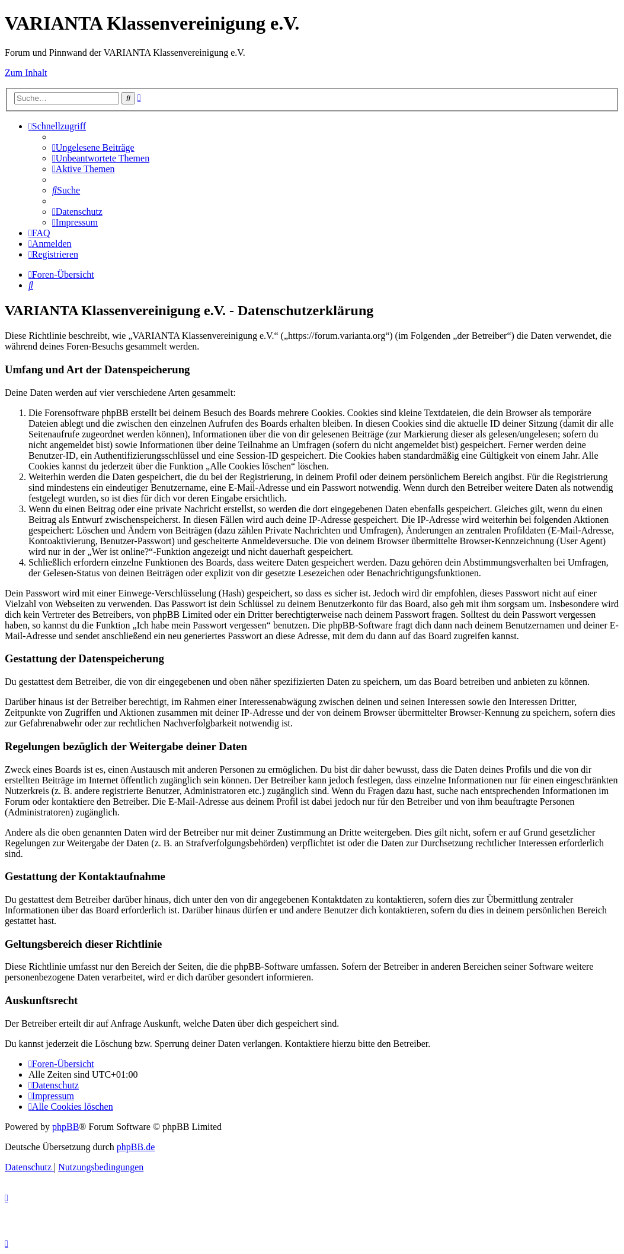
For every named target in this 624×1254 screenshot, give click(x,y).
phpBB (65, 1127)
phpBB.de (136, 1147)
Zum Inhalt (26, 73)
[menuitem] (93, 147)
